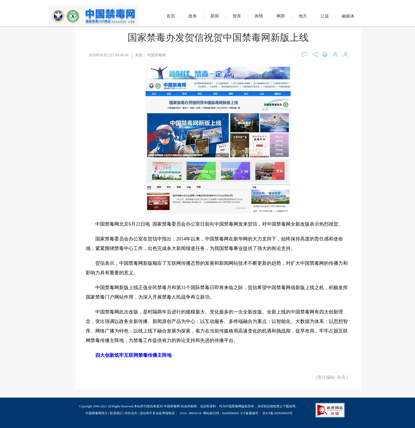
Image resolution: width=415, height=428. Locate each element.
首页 (170, 16)
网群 (281, 16)
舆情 (259, 16)
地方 (303, 16)
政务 (192, 16)
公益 (325, 16)
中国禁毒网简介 (97, 413)
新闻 (214, 16)
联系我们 (116, 413)
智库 (237, 16)
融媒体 (348, 16)
